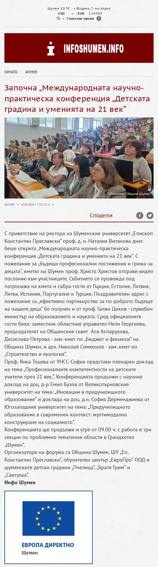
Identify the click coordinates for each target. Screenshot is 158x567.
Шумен (10, 204)
